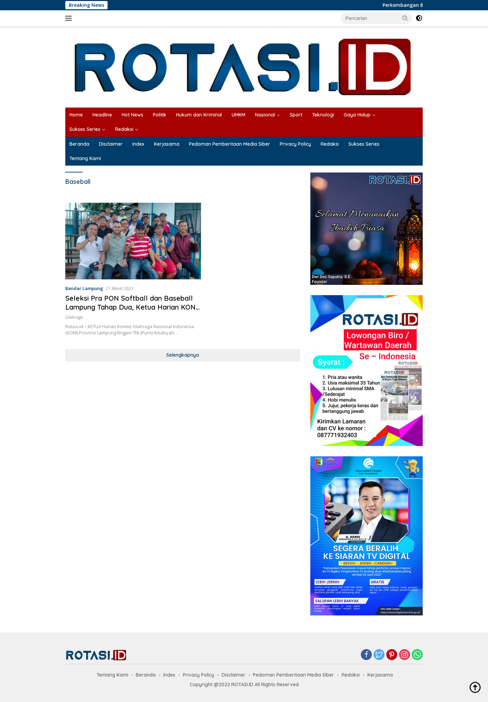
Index (138, 144)
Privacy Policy (295, 144)
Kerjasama (166, 144)
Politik (159, 115)
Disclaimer (111, 144)
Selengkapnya (182, 355)
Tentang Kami (85, 158)
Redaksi (124, 129)
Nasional (265, 115)
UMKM (238, 115)
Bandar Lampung (84, 288)
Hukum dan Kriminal (199, 115)
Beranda (79, 144)
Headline (102, 115)
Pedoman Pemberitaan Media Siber (229, 144)
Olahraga (74, 317)
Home (76, 115)
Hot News (132, 115)
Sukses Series (84, 129)
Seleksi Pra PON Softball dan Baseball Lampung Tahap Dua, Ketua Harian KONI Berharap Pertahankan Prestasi (131, 307)
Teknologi (323, 115)
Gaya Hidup (357, 115)
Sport (296, 115)
